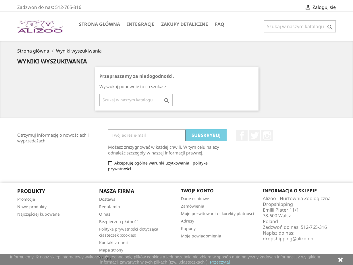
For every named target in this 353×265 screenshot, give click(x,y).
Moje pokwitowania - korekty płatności (217, 213)
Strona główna (99, 24)
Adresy (187, 221)
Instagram (267, 135)
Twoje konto (197, 190)
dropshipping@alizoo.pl (289, 238)
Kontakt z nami (113, 242)
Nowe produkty (32, 206)
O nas (104, 214)
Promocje (26, 199)
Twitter (254, 135)
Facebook (242, 135)
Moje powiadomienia (201, 236)
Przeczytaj (220, 262)
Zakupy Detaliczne (184, 24)
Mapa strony (111, 250)
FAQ (219, 24)
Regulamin (109, 206)
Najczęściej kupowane (38, 214)
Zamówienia (192, 206)
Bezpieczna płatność (118, 221)
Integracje (140, 24)
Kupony (188, 228)
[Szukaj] (300, 26)
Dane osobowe (195, 198)
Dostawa (107, 199)
